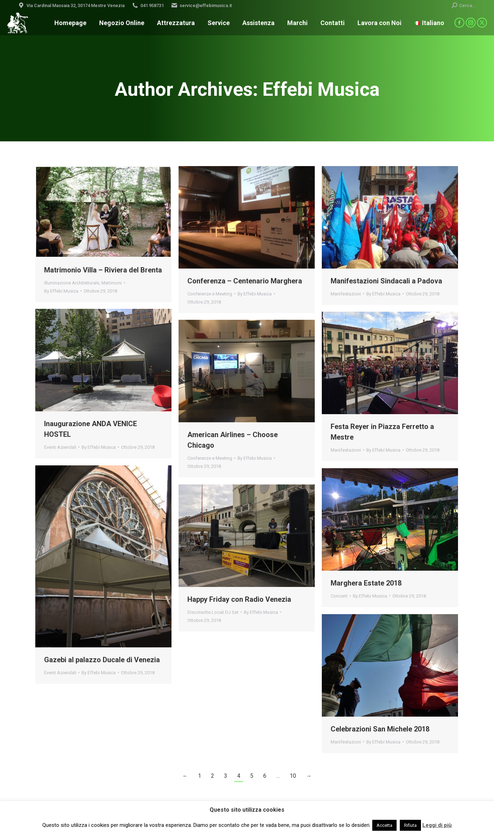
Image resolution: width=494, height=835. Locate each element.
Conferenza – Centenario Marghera (244, 281)
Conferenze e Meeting (209, 293)
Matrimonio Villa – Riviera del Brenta (103, 270)
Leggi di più (437, 825)
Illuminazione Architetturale (71, 283)
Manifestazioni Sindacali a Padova (386, 281)
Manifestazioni (346, 293)
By (61, 291)
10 (293, 775)
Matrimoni (111, 283)
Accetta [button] (384, 825)
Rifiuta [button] (410, 825)
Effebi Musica (321, 89)
